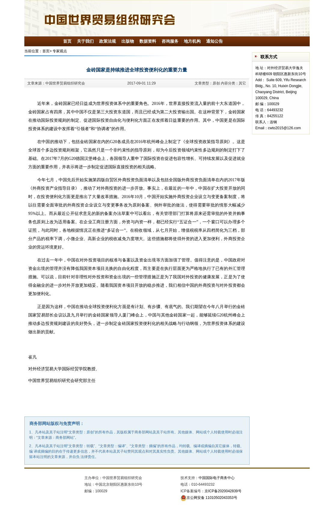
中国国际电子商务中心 (217, 478)
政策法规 (107, 41)
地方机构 (192, 41)
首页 (67, 41)
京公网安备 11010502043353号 (209, 498)
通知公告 (214, 41)
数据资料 (147, 41)
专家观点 (60, 51)
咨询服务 (170, 41)
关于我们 (85, 41)
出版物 (127, 41)
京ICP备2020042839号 (223, 491)
